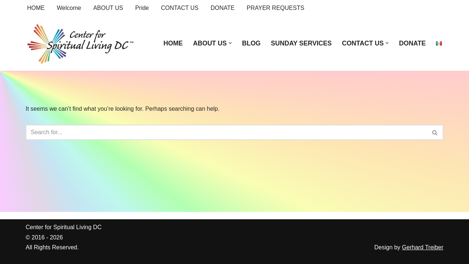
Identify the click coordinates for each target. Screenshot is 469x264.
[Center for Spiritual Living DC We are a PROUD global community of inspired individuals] (81, 43)
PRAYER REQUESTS (275, 8)
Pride (142, 8)
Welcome (69, 8)
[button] (230, 43)
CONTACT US (180, 8)
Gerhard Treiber (422, 247)
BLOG (251, 43)
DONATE (222, 8)
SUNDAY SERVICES (301, 43)
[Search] (226, 132)
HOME (36, 8)
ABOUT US (108, 8)
